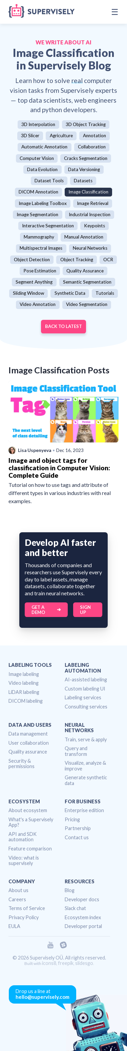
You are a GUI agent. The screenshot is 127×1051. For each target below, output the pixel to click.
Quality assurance (27, 752)
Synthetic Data (70, 293)
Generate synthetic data (86, 780)
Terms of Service (26, 908)
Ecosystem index (83, 917)
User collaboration (28, 743)
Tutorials (105, 293)
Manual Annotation (83, 237)
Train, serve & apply (86, 739)
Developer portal (83, 926)
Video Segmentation (86, 304)
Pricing (72, 819)
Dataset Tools (49, 180)
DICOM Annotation (38, 191)
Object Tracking (76, 259)
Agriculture (61, 135)
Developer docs (82, 899)
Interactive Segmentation (48, 225)
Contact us (77, 837)
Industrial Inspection (89, 214)
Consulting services (86, 706)
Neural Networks (90, 248)
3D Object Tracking (86, 124)
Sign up (85, 609)
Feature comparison (30, 848)
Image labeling (23, 674)
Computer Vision (37, 158)
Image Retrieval (92, 203)
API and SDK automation (22, 837)
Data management (28, 734)
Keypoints (94, 225)
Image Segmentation (37, 214)
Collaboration (92, 146)
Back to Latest (63, 326)
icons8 (49, 963)
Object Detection (32, 259)
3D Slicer (30, 135)
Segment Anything (34, 282)
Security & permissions (21, 763)
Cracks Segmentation (85, 158)
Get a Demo (38, 609)
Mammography (39, 237)
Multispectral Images (41, 248)
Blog (70, 890)
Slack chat (75, 908)
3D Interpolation (38, 124)
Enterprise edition (84, 810)
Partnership (78, 828)
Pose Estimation (39, 270)
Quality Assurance (85, 270)
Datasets (83, 180)
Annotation (94, 135)
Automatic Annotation (44, 146)
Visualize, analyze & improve (85, 765)
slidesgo (84, 963)
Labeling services (83, 697)
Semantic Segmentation (87, 282)
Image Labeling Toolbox (43, 203)
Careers (17, 899)
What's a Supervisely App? (30, 822)
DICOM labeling (25, 701)
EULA (14, 926)
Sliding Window (28, 293)
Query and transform (76, 751)
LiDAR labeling (23, 692)
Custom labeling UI (85, 689)
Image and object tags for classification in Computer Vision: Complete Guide (59, 467)
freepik (65, 963)
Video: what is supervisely (23, 860)
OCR (108, 259)
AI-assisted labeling (86, 679)
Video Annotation (38, 304)
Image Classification (88, 191)
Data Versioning (84, 169)
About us (18, 890)
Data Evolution (42, 169)
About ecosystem (27, 810)
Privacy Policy (23, 917)
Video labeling (23, 683)
